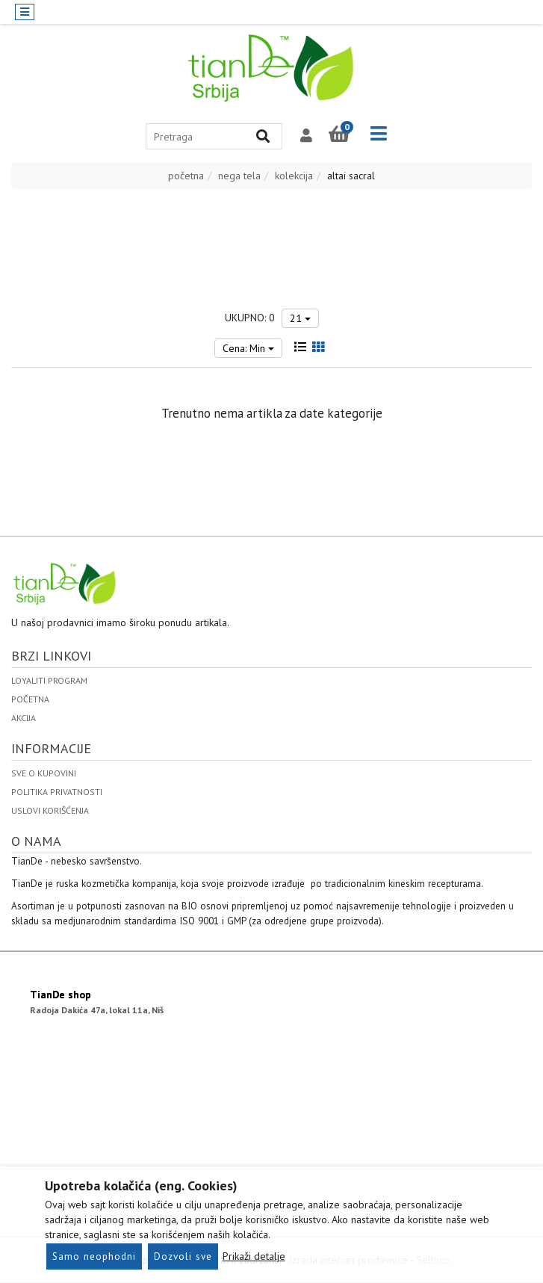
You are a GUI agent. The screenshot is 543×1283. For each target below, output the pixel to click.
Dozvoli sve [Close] (183, 1256)
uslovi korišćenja (50, 810)
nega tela (239, 175)
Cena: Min (248, 348)
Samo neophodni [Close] (94, 1256)
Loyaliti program (49, 680)
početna (186, 175)
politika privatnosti (56, 791)
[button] (306, 136)
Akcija (23, 717)
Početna (30, 699)
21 (300, 318)
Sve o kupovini (43, 773)
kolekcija (294, 175)
